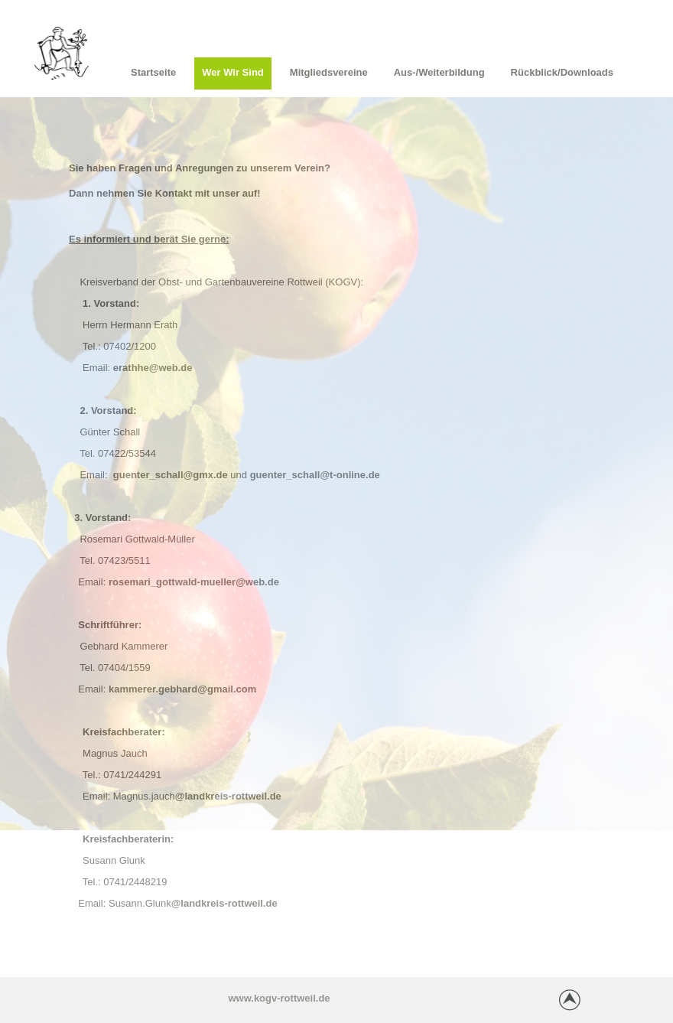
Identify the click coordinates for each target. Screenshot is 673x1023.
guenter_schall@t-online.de (315, 475)
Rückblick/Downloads (562, 72)
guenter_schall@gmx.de (170, 475)
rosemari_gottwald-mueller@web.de (194, 582)
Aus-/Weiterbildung (439, 72)
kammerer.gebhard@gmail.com (182, 689)
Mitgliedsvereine (329, 72)
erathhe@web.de (153, 367)
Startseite (153, 72)
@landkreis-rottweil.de (228, 796)
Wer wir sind (233, 72)
